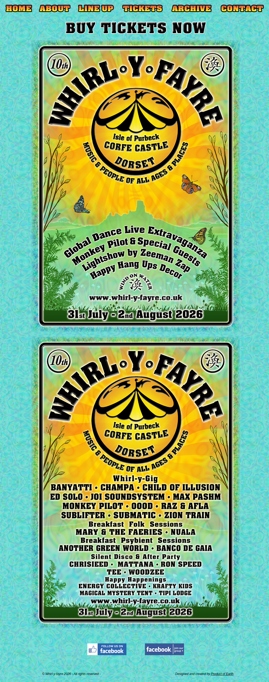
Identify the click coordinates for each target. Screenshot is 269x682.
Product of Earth (222, 674)
